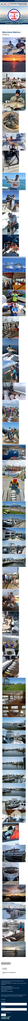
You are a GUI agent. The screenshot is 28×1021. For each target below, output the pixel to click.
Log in (3, 1014)
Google (9, 964)
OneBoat (9, 994)
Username (3, 1001)
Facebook (2, 964)
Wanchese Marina (11, 32)
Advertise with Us (4, 990)
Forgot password (7, 1012)
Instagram (7, 964)
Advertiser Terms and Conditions (7, 991)
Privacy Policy (7, 982)
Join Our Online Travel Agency (6, 989)
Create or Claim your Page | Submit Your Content (10, 987)
